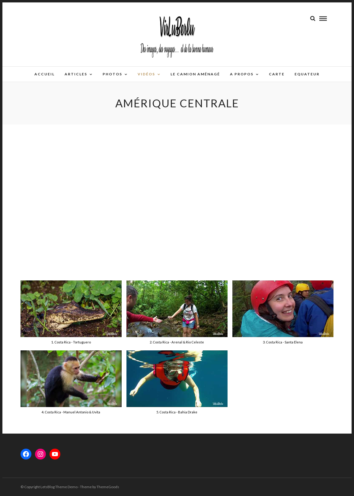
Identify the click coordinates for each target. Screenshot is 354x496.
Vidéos (146, 74)
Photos (112, 74)
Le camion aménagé (195, 74)
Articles (76, 74)
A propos (242, 74)
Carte (277, 74)
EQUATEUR (307, 74)
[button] (71, 315)
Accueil (44, 74)
